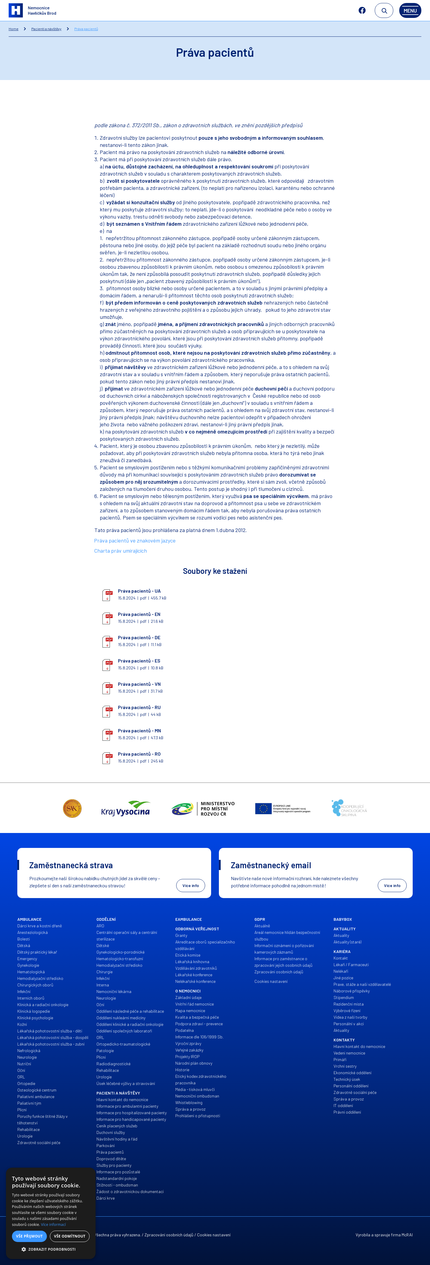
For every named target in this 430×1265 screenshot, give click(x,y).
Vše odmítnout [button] (69, 1236)
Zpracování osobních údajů (169, 1234)
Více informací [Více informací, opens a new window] (53, 1224)
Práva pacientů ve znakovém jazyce (135, 540)
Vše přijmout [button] (29, 1236)
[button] (51, 1249)
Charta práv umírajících (120, 550)
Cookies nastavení (214, 1234)
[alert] (51, 1213)
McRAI (407, 1234)
